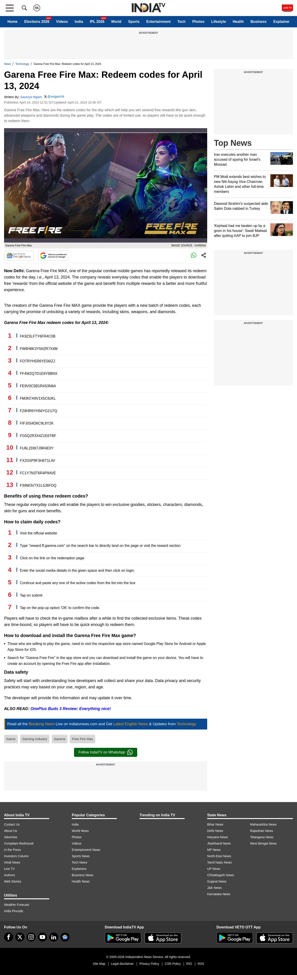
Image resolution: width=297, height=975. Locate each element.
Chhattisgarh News (220, 875)
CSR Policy (173, 964)
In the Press (12, 850)
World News (80, 831)
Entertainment (158, 22)
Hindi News (12, 862)
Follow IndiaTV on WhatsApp (106, 752)
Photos (198, 22)
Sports (134, 22)
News (7, 64)
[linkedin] (53, 937)
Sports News (81, 856)
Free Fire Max (82, 739)
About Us (10, 831)
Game (11, 739)
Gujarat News (216, 881)
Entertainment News (86, 850)
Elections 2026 (36, 22)
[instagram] (31, 937)
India (79, 22)
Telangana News (262, 837)
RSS (201, 964)
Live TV (9, 869)
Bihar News (215, 824)
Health (238, 22)
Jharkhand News (219, 843)
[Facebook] (8, 937)
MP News (214, 850)
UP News (213, 869)
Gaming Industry (34, 739)
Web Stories (12, 881)
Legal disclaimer (122, 964)
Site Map (99, 964)
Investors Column (16, 856)
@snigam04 (55, 96)
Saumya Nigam (31, 97)
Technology (22, 64)
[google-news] (65, 937)
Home (12, 22)
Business (259, 22)
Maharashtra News (263, 824)
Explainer (281, 22)
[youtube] (42, 937)
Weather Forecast (16, 905)
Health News (81, 881)
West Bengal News (263, 843)
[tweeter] (19, 937)
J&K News (214, 888)
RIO (189, 964)
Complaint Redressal (18, 843)
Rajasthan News (261, 831)
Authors (9, 875)
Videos (62, 22)
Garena (59, 739)
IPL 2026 (97, 22)
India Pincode (13, 911)
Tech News (79, 862)
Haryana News (217, 837)
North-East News (219, 856)
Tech (181, 22)
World (116, 22)
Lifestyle (218, 22)
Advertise (10, 837)
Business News (82, 875)
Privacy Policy (149, 964)
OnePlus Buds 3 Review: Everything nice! (70, 708)
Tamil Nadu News (219, 862)
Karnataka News (218, 894)
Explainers (79, 869)
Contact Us (12, 824)
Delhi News (215, 831)
